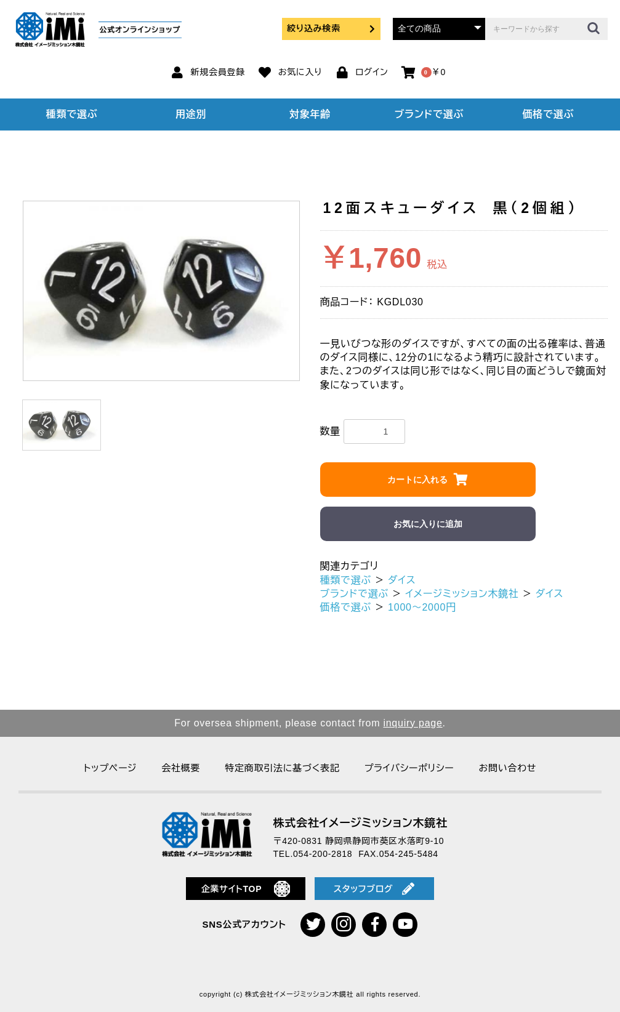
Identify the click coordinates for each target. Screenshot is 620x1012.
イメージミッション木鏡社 (462, 593)
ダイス (402, 580)
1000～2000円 (422, 607)
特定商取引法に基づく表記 (282, 768)
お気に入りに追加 (427, 524)
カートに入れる (417, 479)
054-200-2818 (322, 854)
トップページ (110, 768)
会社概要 (180, 768)
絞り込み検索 (331, 28)
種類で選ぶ (72, 114)
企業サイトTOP (246, 889)
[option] (161, 290)
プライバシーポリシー (409, 768)
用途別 (190, 114)
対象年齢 (310, 114)
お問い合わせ (507, 768)
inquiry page (412, 723)
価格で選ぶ (548, 114)
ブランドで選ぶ (429, 114)
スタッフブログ (374, 889)
